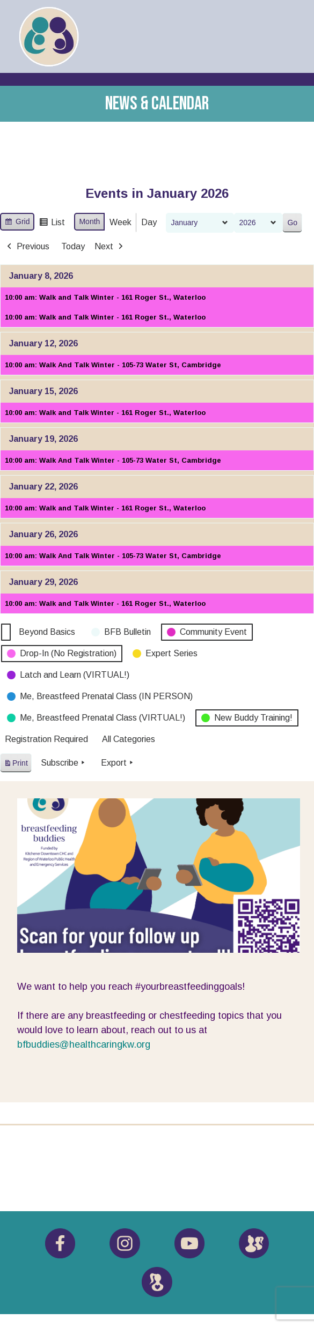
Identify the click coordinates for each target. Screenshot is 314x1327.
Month (89, 221)
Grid (17, 223)
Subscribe (64, 763)
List (52, 224)
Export (118, 763)
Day (149, 222)
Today (73, 246)
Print (15, 765)
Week (120, 222)
